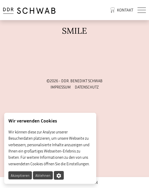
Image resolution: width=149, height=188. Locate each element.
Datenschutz (87, 87)
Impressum (60, 87)
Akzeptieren (20, 175)
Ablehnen (42, 175)
